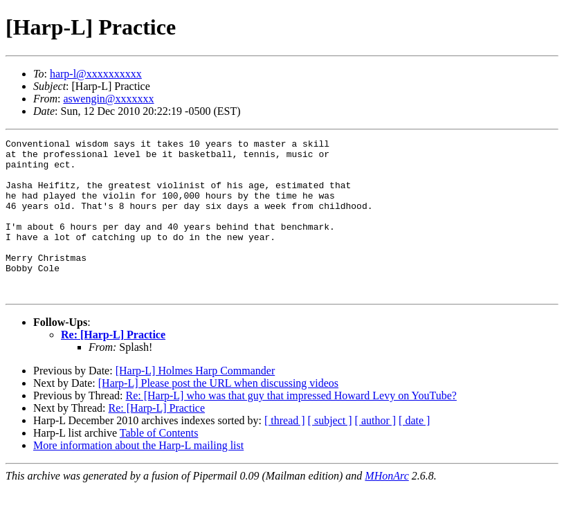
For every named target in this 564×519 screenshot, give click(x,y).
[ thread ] (284, 451)
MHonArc (386, 507)
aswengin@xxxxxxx (108, 98)
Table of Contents (159, 464)
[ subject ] (330, 451)
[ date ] (414, 451)
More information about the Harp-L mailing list (138, 476)
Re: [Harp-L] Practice (113, 366)
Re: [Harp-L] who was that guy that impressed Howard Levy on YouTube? (290, 426)
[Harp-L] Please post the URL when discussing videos (218, 414)
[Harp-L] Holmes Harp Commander (195, 402)
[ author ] (376, 451)
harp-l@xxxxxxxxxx (96, 74)
